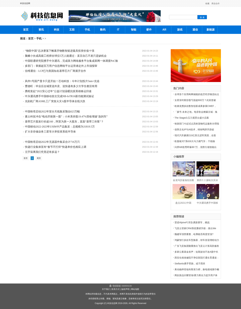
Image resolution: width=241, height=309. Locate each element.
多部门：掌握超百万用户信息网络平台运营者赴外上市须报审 (61, 65)
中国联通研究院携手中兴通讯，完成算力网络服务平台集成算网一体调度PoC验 (71, 60)
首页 (30, 38)
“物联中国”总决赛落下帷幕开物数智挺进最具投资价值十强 (59, 50)
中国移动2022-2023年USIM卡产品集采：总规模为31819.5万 (60, 126)
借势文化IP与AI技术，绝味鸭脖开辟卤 (194, 129)
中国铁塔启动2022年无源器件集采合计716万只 (52, 141)
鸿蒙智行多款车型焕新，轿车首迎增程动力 (197, 240)
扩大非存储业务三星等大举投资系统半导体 (50, 131)
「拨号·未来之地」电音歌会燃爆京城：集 (196, 112)
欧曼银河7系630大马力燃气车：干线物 (195, 141)
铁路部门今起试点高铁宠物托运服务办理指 (197, 123)
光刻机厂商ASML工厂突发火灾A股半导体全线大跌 (55, 101)
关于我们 (106, 289)
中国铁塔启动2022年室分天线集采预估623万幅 (52, 111)
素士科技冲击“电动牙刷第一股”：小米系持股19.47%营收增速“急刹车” (66, 116)
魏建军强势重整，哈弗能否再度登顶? (194, 234)
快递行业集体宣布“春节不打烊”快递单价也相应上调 (55, 146)
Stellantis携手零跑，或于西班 (190, 263)
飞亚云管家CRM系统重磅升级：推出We (195, 228)
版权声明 (125, 289)
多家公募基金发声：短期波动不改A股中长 (196, 251)
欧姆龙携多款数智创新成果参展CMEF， (195, 106)
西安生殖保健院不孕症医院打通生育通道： (197, 257)
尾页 (39, 158)
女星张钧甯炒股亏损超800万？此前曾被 (195, 100)
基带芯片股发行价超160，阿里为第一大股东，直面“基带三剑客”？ (64, 121)
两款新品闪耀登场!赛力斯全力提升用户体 (196, 275)
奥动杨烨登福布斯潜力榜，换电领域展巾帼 (197, 269)
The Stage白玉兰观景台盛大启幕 (192, 117)
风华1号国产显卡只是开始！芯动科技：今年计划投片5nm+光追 (62, 81)
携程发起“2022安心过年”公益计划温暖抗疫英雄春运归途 (58, 91)
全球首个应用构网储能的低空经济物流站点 (197, 94)
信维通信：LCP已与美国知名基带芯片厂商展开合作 (55, 70)
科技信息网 (25, 3)
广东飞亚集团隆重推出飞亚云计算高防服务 (197, 246)
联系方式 (116, 289)
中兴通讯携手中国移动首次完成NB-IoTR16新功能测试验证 (59, 96)
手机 (39, 38)
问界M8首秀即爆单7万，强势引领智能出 (196, 147)
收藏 (207, 3)
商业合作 (216, 3)
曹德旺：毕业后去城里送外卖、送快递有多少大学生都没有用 (61, 86)
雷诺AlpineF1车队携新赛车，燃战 (192, 222)
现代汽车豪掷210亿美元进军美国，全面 (195, 135)
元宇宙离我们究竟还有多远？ (42, 151)
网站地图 (135, 289)
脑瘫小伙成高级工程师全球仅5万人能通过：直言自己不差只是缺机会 (66, 55)
